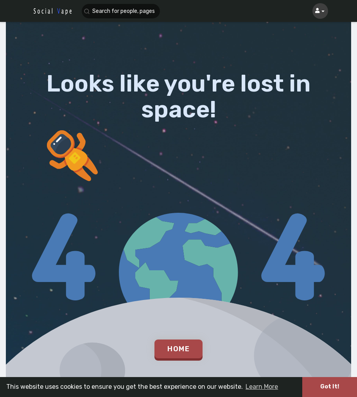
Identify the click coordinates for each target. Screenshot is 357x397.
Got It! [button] (329, 386)
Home (178, 349)
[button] (121, 11)
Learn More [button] (262, 386)
